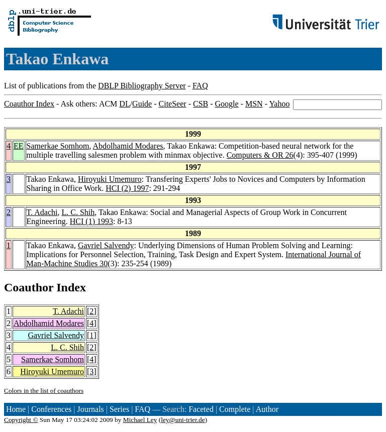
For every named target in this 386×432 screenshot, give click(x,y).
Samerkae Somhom (58, 146)
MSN (254, 103)
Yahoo (279, 103)
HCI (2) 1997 (127, 188)
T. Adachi (42, 212)
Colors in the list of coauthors (43, 390)
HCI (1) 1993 (91, 221)
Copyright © (21, 419)
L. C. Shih (77, 212)
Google (227, 103)
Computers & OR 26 (260, 155)
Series (119, 409)
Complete (234, 409)
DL (124, 103)
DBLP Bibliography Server (142, 85)
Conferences (51, 409)
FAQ (200, 85)
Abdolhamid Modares (128, 146)
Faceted (201, 409)
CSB (200, 103)
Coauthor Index (29, 103)
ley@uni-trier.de (183, 419)
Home (16, 409)
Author (267, 409)
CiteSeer (172, 103)
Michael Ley (140, 419)
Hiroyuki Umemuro (110, 179)
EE (19, 146)
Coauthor (28, 287)
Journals (90, 409)
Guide (142, 103)
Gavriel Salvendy (106, 245)
